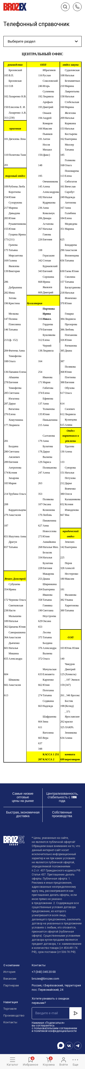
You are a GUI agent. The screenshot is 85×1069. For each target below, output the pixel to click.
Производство (13, 1015)
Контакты (10, 1022)
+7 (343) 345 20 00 (44, 971)
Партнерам (11, 985)
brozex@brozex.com (45, 978)
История (9, 971)
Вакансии (9, 978)
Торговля (10, 1008)
